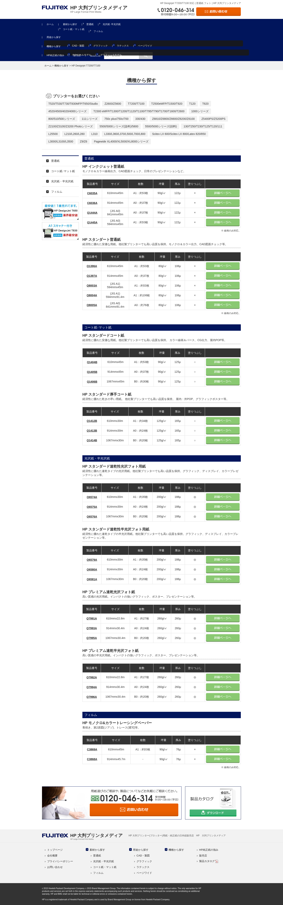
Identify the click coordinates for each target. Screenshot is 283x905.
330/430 (140, 118)
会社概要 (52, 855)
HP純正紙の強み (55, 55)
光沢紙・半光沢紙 (62, 181)
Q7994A (92, 687)
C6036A (92, 203)
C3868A (92, 759)
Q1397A (92, 275)
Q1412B (92, 420)
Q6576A (92, 516)
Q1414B (92, 440)
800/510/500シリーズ (61, 118)
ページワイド (145, 45)
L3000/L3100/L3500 (60, 141)
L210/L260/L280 (74, 134)
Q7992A (92, 677)
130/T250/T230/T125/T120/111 (202, 126)
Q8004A (92, 295)
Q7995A (92, 638)
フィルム (98, 31)
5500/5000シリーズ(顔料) (161, 126)
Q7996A (92, 696)
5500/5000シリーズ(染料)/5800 (119, 126)
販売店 (77, 55)
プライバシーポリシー (60, 861)
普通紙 (90, 24)
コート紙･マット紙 (63, 171)
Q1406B (92, 381)
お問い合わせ (55, 867)
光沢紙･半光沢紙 (112, 24)
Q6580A (92, 569)
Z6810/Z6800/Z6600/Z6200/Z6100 (173, 118)
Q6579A (92, 559)
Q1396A (92, 266)
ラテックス (123, 45)
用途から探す (54, 37)
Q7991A (92, 618)
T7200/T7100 (136, 103)
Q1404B (92, 362)
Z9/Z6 (83, 141)
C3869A (92, 749)
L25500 (53, 134)
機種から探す (54, 46)
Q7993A (92, 628)
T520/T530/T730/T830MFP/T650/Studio (73, 103)
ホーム (50, 24)
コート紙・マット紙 (73, 29)
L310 (94, 134)
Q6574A (92, 497)
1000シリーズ (200, 111)
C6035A (92, 193)
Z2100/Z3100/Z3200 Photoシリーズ (70, 126)
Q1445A (92, 222)
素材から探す (70, 24)
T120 (192, 103)
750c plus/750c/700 (116, 118)
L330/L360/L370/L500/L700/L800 (124, 134)
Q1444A (92, 212)
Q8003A (92, 285)
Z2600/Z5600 (112, 103)
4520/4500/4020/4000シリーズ (67, 111)
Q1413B (92, 430)
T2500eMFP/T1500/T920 (166, 103)
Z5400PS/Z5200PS (213, 118)
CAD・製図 (78, 45)
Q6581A (92, 579)
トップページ (55, 849)
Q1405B (92, 372)
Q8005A (92, 305)
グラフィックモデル (111, 55)
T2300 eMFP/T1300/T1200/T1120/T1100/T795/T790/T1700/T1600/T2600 (138, 111)
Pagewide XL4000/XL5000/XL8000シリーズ (121, 141)
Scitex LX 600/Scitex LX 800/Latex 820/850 (179, 134)
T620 (205, 103)
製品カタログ (208, 861)
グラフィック (100, 45)
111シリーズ (90, 118)
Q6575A (92, 506)
